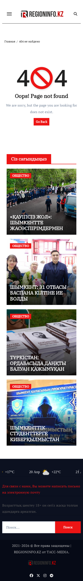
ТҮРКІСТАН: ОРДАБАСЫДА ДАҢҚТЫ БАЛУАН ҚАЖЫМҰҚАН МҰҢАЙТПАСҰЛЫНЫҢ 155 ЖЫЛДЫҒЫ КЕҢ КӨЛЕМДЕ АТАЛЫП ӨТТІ (39, 372)
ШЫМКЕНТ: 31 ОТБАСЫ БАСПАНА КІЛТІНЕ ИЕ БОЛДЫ (38, 293)
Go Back (41, 122)
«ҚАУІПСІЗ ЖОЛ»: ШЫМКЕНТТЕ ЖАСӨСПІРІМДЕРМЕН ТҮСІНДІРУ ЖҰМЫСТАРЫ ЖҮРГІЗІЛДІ (40, 228)
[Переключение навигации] (9, 14)
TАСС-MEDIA (57, 552)
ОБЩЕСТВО (20, 175)
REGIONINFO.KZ (27, 552)
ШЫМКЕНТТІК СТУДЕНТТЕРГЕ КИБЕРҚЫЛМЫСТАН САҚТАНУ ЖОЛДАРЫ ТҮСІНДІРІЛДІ (35, 439)
